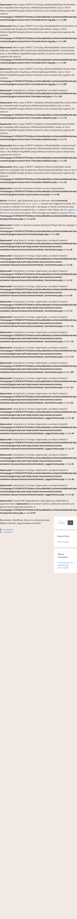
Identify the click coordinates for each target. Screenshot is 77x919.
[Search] (70, 522)
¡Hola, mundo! (63, 542)
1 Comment (7, 532)
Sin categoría (8, 529)
